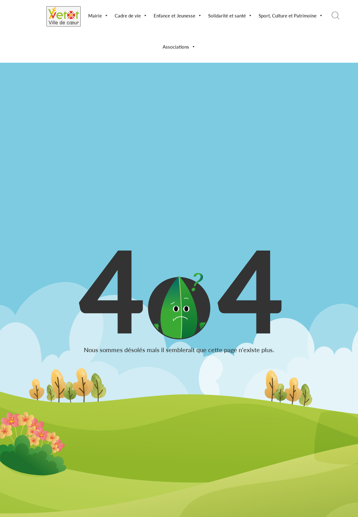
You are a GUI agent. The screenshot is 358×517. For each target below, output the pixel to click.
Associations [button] (179, 47)
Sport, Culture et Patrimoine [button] (291, 15)
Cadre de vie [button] (131, 15)
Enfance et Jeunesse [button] (178, 15)
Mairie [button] (98, 15)
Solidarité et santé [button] (230, 15)
